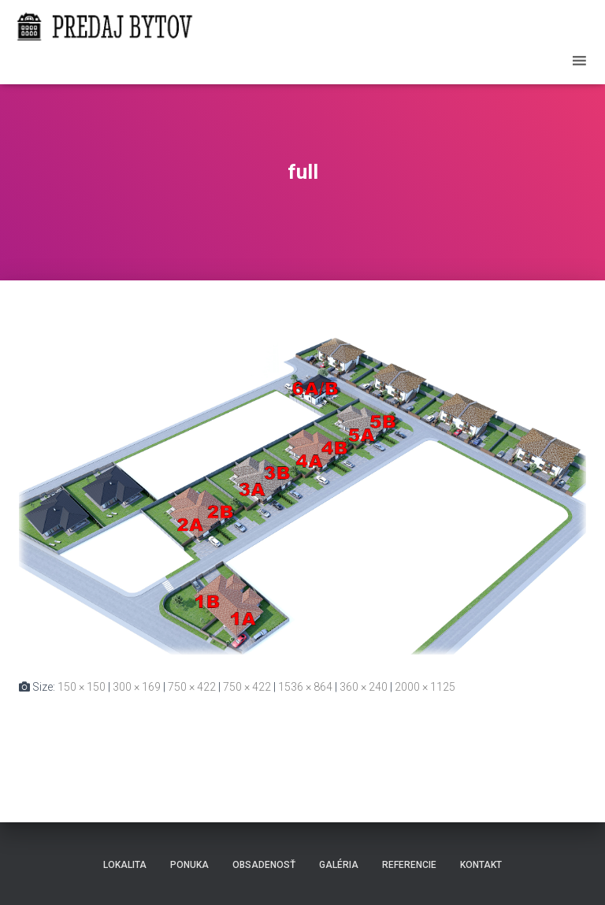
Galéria (338, 864)
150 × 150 (82, 687)
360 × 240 (364, 687)
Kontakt (481, 864)
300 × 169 (137, 687)
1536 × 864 (305, 687)
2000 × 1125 (425, 687)
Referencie (409, 864)
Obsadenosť (263, 864)
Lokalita (125, 864)
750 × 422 (192, 687)
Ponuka (189, 864)
